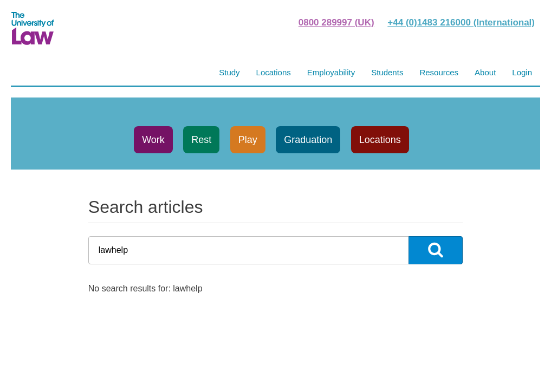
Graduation (308, 139)
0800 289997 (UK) (336, 22)
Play (247, 139)
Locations (380, 139)
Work (153, 139)
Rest (201, 139)
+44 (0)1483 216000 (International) (461, 22)
